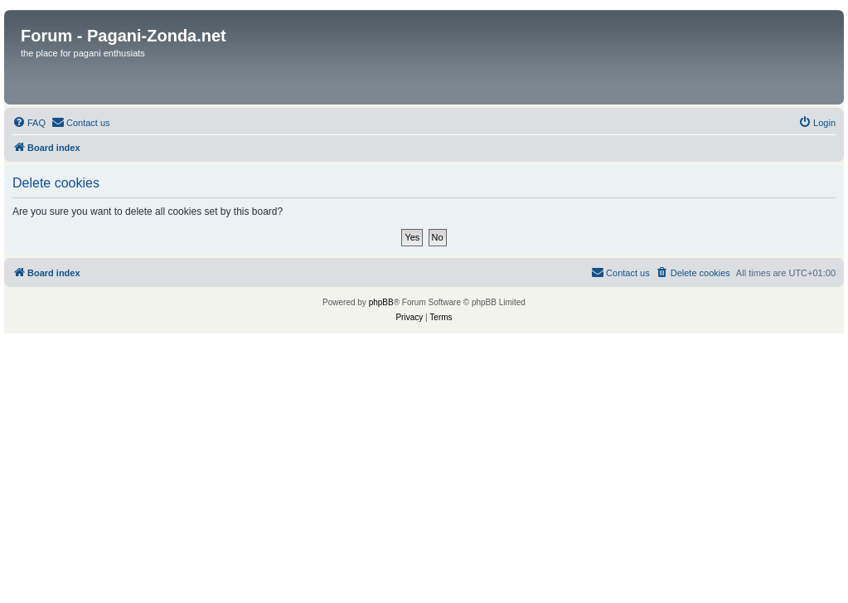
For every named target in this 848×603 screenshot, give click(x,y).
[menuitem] (29, 123)
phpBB (381, 302)
